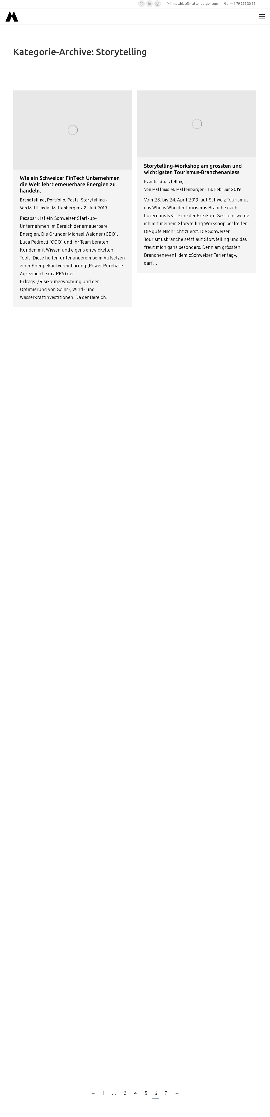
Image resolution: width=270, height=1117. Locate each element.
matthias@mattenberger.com (192, 3)
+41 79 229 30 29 (239, 3)
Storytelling (93, 200)
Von (50, 208)
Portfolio (56, 200)
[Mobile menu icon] (262, 16)
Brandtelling (32, 200)
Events (150, 182)
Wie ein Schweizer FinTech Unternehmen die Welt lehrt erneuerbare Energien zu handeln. (70, 184)
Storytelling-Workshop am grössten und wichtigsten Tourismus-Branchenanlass (193, 169)
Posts (73, 200)
